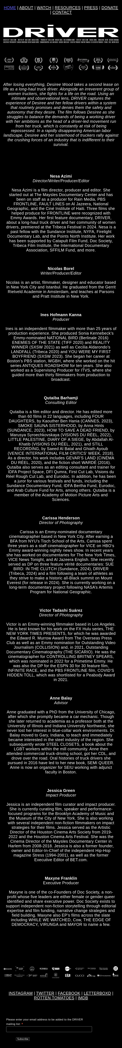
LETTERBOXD (97, 993)
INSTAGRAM (21, 993)
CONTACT (62, 12)
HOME (10, 7)
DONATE (110, 7)
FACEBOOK (69, 993)
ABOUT (26, 7)
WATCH (44, 7)
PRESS (91, 7)
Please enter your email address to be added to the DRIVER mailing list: (44, 1022)
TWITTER (45, 993)
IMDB (83, 998)
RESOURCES (68, 7)
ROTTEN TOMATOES (54, 998)
